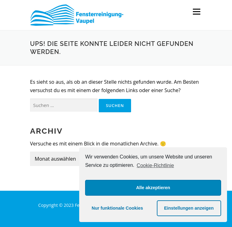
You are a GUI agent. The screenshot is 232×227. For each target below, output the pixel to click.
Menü (196, 11)
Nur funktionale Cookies (117, 208)
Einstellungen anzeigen (189, 208)
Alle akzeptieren (153, 187)
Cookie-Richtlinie (155, 165)
